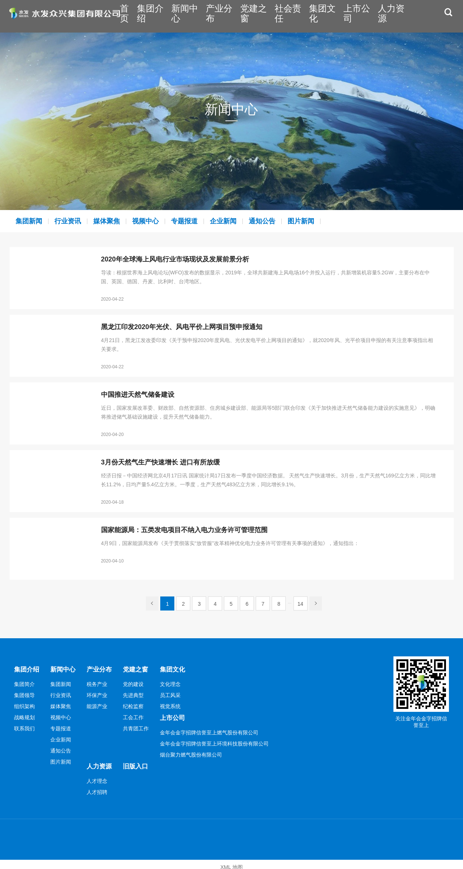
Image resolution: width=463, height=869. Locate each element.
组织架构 (24, 704)
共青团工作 (140, 727)
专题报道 (203, 221)
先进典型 (137, 693)
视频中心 (160, 221)
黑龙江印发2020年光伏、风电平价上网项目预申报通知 (181, 327)
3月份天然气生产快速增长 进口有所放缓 (160, 462)
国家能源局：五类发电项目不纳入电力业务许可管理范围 (184, 530)
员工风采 (175, 693)
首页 (168, 16)
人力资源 (397, 16)
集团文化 (338, 16)
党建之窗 (279, 16)
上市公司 (368, 16)
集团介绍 (191, 16)
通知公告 (289, 221)
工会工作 (137, 715)
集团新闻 (31, 221)
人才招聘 (100, 786)
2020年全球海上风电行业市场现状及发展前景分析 (175, 259)
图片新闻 (332, 221)
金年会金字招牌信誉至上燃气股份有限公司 (214, 729)
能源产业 (100, 704)
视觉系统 (175, 704)
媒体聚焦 (117, 221)
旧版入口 (140, 761)
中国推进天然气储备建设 (137, 394)
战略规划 (24, 715)
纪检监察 (137, 704)
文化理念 (175, 682)
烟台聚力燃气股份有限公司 (196, 751)
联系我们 (24, 727)
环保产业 (100, 693)
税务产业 (100, 682)
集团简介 (24, 682)
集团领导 (24, 693)
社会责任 (309, 16)
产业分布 (250, 16)
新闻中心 (221, 16)
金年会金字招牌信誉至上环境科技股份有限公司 (219, 740)
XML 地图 (231, 862)
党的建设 (137, 682)
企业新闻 (246, 221)
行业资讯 (74, 221)
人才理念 (100, 775)
